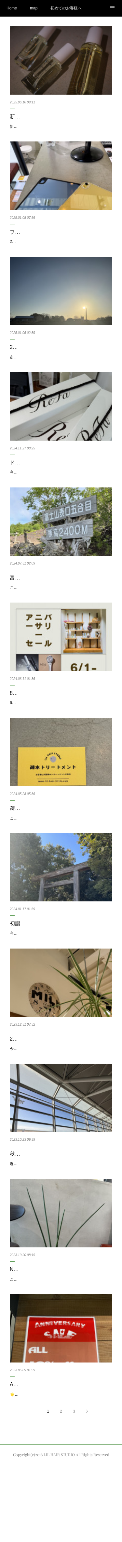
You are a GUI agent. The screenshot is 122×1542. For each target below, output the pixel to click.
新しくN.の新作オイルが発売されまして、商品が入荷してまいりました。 (60, 130)
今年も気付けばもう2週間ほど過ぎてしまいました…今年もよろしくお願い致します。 (60, 979)
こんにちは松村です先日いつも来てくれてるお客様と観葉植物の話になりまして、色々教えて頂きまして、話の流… (60, 1346)
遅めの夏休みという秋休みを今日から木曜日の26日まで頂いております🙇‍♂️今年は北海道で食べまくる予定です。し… (61, 1224)
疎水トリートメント (33, 843)
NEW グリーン (27, 1332)
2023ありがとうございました (44, 1088)
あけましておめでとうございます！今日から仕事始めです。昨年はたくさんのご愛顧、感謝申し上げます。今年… (60, 367)
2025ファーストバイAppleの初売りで (42, 248)
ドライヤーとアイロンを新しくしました (56, 476)
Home (12, 8)
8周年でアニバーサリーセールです (50, 721)
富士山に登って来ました (38, 599)
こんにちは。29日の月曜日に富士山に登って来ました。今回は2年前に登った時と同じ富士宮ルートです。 (61, 612)
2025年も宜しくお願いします (44, 354)
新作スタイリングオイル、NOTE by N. (55, 116)
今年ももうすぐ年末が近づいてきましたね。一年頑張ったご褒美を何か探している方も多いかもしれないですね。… (60, 490)
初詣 (15, 965)
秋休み (17, 1210)
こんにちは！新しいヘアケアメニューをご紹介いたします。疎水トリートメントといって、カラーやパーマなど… (60, 857)
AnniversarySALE (30, 1454)
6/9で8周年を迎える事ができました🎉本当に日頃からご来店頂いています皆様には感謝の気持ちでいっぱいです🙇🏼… (61, 734)
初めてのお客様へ (66, 8)
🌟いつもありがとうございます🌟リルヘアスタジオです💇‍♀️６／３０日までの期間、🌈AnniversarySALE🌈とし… (60, 1468)
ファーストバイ (28, 239)
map (33, 8)
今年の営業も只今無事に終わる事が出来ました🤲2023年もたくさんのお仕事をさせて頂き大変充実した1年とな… (60, 1101)
